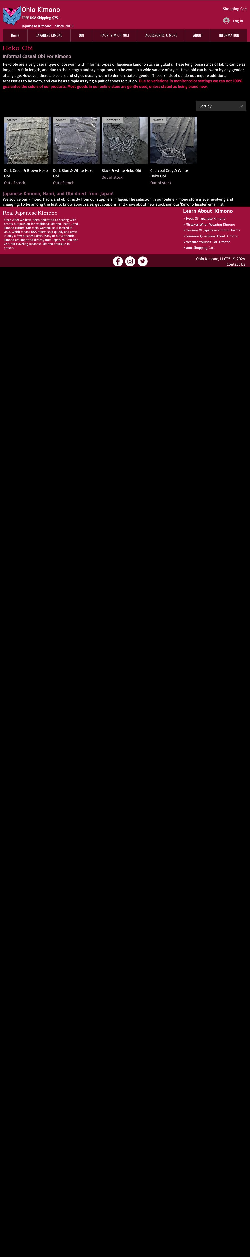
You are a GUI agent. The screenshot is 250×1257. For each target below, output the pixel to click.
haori (66, 224)
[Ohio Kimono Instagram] (130, 261)
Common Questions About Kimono (212, 236)
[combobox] (221, 106)
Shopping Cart (235, 8)
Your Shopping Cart (200, 247)
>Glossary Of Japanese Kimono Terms (211, 230)
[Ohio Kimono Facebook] (118, 261)
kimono (56, 224)
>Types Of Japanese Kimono (204, 218)
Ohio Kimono (207, 258)
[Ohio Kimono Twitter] (143, 261)
